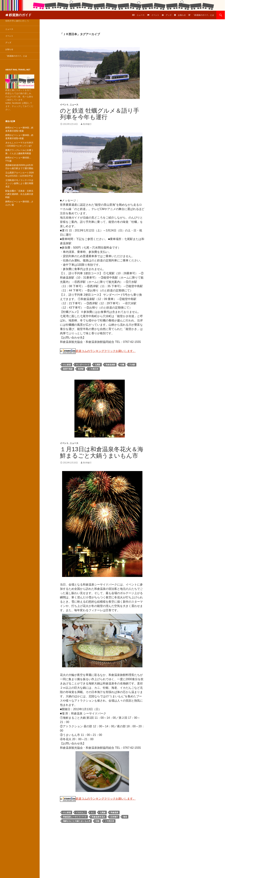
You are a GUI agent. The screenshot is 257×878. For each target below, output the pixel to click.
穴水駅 (132, 365)
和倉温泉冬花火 (98, 817)
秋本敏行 (87, 124)
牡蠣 (122, 365)
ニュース (141, 15)
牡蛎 (97, 821)
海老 (125, 817)
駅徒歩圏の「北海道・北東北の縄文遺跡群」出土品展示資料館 (19, 194)
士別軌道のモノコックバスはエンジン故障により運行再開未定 (19, 183)
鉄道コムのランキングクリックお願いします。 (98, 350)
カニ (93, 812)
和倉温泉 (114, 812)
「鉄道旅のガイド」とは (203, 15)
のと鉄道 (67, 365)
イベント (155, 15)
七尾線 (102, 812)
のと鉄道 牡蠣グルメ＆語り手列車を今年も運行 (99, 113)
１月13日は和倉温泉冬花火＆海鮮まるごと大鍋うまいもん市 (101, 452)
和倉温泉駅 (110, 365)
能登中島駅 (68, 369)
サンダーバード (83, 365)
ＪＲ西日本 (94, 369)
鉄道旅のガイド (20, 15)
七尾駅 (97, 365)
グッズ (169, 15)
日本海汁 (114, 817)
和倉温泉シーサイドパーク (75, 817)
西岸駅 (81, 369)
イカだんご (81, 812)
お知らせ (182, 15)
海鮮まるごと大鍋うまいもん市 (76, 821)
